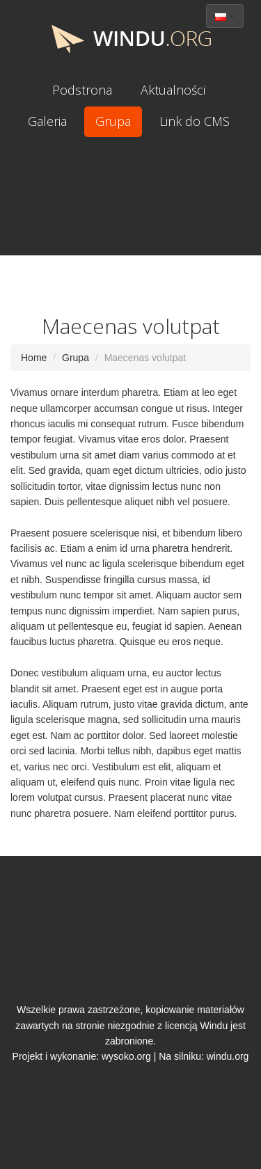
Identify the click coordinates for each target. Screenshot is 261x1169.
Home (34, 357)
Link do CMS (194, 121)
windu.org (228, 1056)
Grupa (113, 121)
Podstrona (82, 89)
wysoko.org (126, 1056)
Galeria (47, 121)
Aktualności (173, 89)
